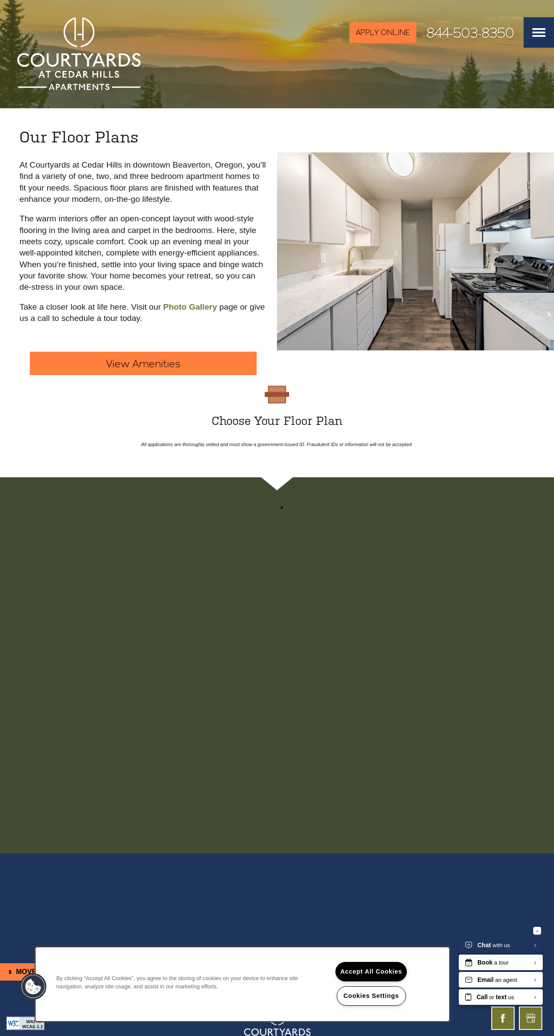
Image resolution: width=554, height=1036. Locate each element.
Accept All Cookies (371, 971)
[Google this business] (530, 1018)
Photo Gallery (190, 306)
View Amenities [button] (143, 363)
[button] (379, 32)
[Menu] (539, 32)
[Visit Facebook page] (503, 1018)
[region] (242, 984)
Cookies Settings (371, 995)
